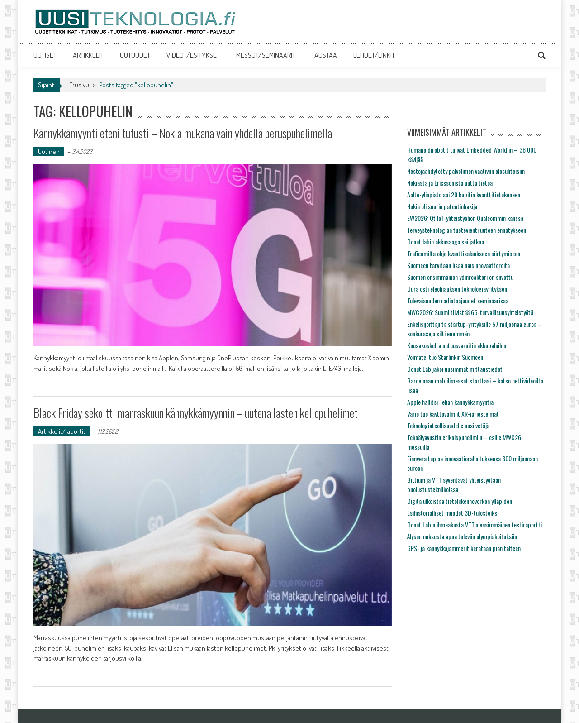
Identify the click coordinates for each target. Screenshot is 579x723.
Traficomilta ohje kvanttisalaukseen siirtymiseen (463, 253)
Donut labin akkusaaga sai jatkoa (445, 241)
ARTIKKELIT (88, 55)
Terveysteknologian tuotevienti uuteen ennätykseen (466, 230)
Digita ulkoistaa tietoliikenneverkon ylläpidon (459, 501)
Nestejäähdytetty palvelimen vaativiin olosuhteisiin (466, 171)
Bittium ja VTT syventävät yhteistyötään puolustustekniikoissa (454, 484)
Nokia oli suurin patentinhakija (442, 206)
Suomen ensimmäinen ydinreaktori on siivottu (460, 277)
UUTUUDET (135, 55)
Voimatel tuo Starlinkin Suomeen (445, 357)
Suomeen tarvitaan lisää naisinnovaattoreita (458, 265)
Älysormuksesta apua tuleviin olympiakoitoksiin (462, 536)
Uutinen (49, 151)
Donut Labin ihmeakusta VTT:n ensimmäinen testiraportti (474, 524)
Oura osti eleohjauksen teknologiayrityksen (457, 288)
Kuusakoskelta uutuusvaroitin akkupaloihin (456, 345)
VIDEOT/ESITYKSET (193, 55)
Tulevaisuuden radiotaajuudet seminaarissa (457, 300)
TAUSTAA (324, 55)
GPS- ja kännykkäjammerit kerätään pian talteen (464, 548)
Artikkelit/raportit (61, 431)
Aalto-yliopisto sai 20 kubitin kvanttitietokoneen (463, 194)
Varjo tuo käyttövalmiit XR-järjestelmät (453, 413)
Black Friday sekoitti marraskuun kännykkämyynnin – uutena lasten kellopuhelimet (195, 412)
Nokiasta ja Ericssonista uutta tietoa (450, 182)
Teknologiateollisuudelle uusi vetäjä (448, 425)
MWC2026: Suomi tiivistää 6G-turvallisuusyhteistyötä (470, 312)
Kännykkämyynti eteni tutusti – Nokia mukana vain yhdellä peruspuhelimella (182, 133)
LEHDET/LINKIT (374, 55)
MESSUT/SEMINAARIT (265, 55)
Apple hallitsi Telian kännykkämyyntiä (450, 402)
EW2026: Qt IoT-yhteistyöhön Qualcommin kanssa (465, 218)
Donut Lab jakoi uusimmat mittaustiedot (455, 368)
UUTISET (45, 55)
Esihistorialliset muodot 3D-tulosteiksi (452, 512)
